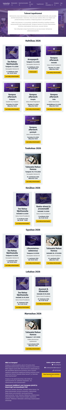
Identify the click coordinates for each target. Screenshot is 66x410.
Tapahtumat (40, 4)
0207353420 (57, 370)
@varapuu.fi (57, 367)
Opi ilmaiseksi (49, 4)
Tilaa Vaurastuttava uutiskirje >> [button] (51, 375)
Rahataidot (14, 4)
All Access (31, 4)
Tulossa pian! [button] (32, 72)
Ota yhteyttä (57, 364)
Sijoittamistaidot (23, 4)
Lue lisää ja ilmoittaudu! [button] (12, 76)
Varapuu (56, 4)
